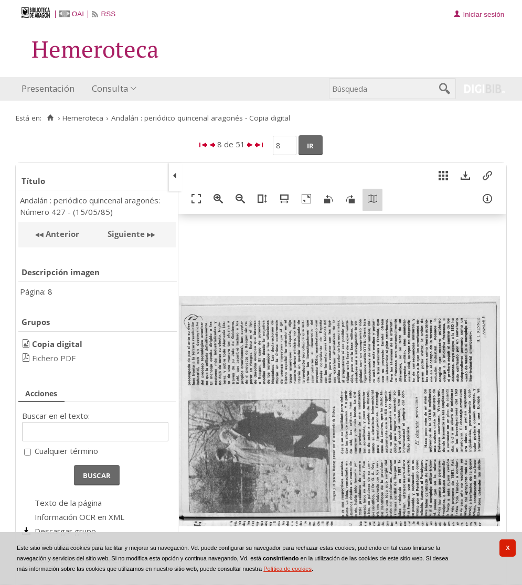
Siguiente (126, 234)
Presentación (48, 88)
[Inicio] (50, 118)
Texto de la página (68, 502)
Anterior (61, 234)
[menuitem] (50, 89)
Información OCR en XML (79, 517)
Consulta (110, 88)
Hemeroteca (82, 118)
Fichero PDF (54, 358)
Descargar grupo (65, 531)
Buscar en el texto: (56, 415)
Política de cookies (287, 569)
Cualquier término (66, 451)
